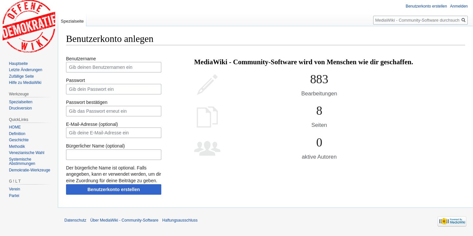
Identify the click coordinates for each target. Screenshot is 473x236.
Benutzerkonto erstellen (113, 189)
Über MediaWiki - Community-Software (124, 220)
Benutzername (81, 58)
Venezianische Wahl (26, 152)
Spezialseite (72, 21)
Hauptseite (18, 63)
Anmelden (459, 6)
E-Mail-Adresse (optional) (92, 124)
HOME (15, 127)
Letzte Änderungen (25, 70)
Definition (17, 133)
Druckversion (20, 108)
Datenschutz (75, 220)
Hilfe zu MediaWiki (25, 82)
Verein (14, 189)
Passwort (75, 80)
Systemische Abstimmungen (22, 161)
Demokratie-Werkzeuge (29, 170)
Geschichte (19, 140)
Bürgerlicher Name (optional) (95, 145)
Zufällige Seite (21, 76)
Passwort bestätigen (86, 102)
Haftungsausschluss (179, 220)
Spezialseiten (20, 102)
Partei (14, 195)
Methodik (17, 146)
